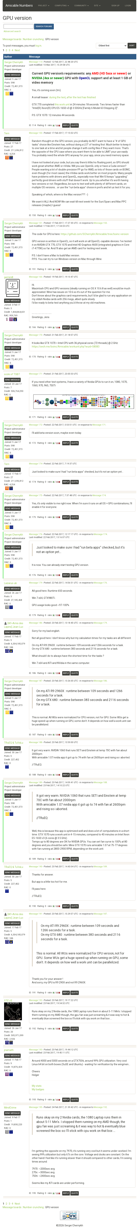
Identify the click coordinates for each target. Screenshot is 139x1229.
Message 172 (35, 425)
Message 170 (35, 335)
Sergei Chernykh (13, 62)
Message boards (12, 39)
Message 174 (35, 463)
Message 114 (35, 62)
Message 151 (35, 223)
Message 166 (35, 277)
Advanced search (12, 31)
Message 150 (35, 133)
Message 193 (35, 1049)
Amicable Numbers (19, 5)
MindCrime (10, 1107)
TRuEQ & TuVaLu (13, 742)
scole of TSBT (12, 374)
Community (81, 5)
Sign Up (116, 5)
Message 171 (35, 374)
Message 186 (35, 623)
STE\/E (8, 1000)
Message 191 (35, 914)
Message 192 (35, 1000)
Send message (12, 75)
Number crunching (33, 39)
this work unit (62, 104)
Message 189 (35, 782)
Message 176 (35, 534)
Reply (66, 125)
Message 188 (35, 742)
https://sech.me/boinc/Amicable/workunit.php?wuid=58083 (65, 346)
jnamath (9, 1050)
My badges (38, 1089)
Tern (6, 133)
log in (38, 45)
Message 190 (35, 866)
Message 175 (35, 495)
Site (97, 5)
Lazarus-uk (10, 583)
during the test (57, 97)
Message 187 (35, 681)
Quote (74, 125)
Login (128, 5)
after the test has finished (81, 97)
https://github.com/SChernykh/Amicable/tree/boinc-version (95, 234)
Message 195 (35, 1107)
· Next (17, 50)
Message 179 (35, 583)
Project (43, 5)
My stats (37, 1085)
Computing (62, 5)
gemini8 (8, 277)
